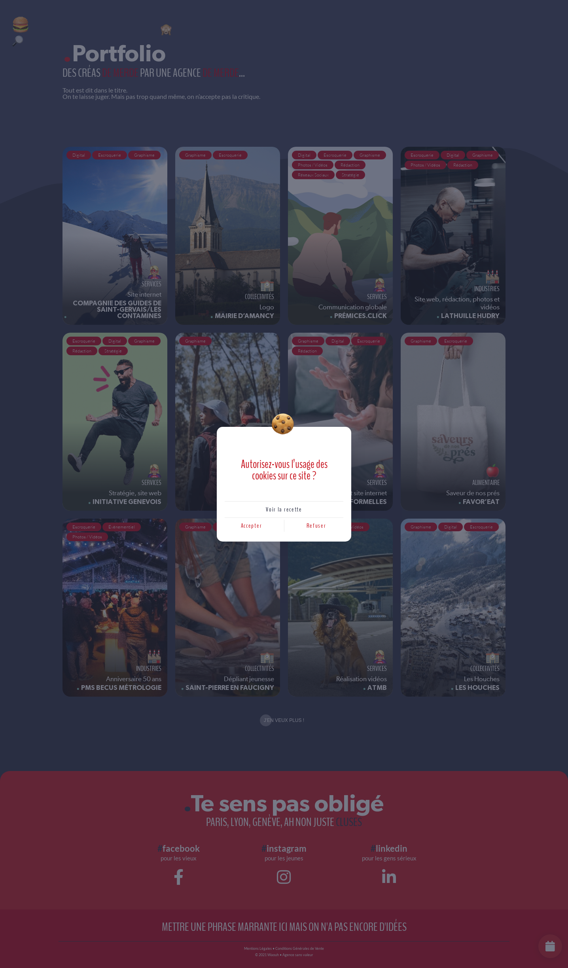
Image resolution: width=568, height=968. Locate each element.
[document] (284, 484)
